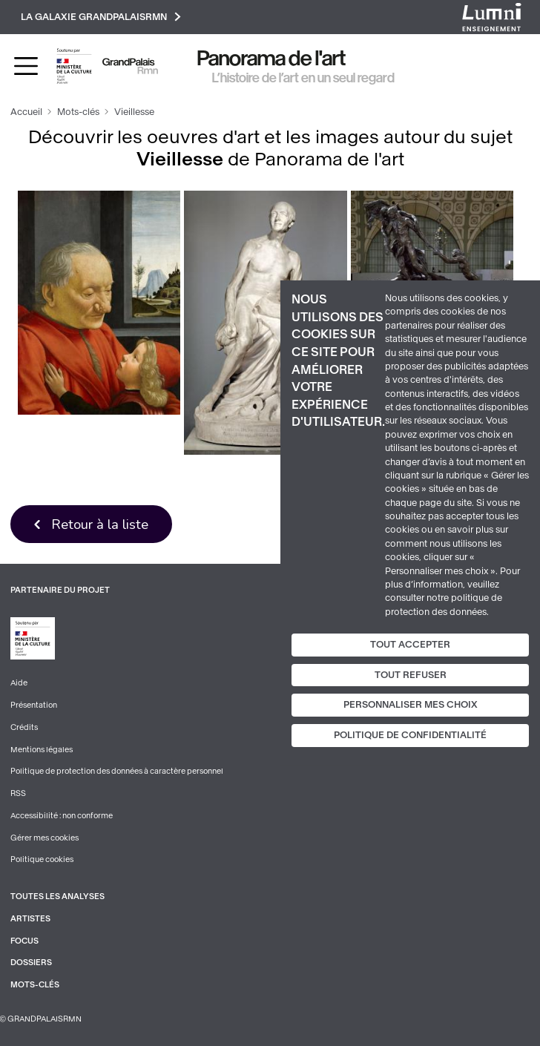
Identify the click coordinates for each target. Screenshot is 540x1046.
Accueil (26, 112)
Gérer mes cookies (44, 838)
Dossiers (31, 962)
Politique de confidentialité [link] (410, 735)
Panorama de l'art (271, 58)
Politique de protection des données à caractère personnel (116, 771)
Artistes (30, 919)
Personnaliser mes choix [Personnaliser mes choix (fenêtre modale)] (410, 704)
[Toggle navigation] (26, 66)
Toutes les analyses (57, 896)
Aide (18, 683)
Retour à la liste (99, 524)
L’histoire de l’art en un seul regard (303, 78)
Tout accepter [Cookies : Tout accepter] (410, 644)
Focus (24, 941)
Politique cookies (41, 859)
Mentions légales (41, 750)
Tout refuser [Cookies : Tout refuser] (411, 675)
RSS (18, 793)
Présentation (33, 705)
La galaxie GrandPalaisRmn (101, 17)
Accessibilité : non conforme (61, 816)
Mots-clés (78, 112)
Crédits (24, 727)
